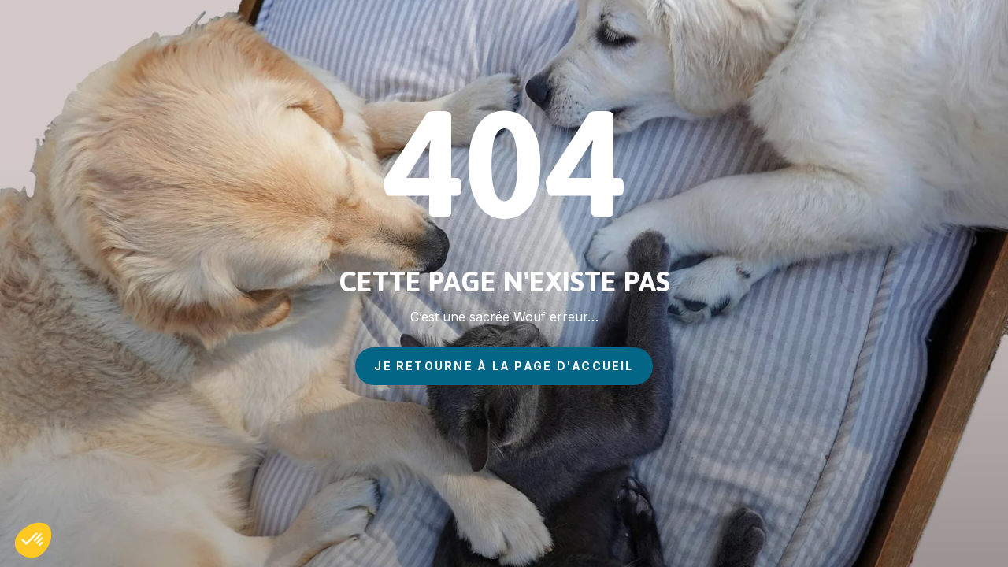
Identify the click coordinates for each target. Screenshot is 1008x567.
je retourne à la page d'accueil (503, 365)
